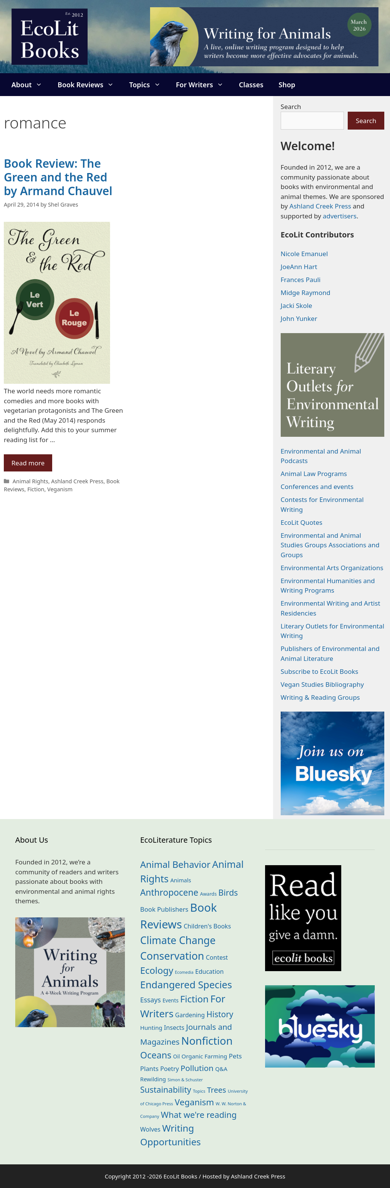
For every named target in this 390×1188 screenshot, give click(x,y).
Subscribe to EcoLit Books (319, 671)
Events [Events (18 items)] (171, 1000)
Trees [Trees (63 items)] (216, 1090)
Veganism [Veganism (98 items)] (194, 1102)
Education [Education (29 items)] (209, 971)
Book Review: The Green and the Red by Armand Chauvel (58, 177)
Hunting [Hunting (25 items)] (151, 1027)
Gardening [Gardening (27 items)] (190, 1015)
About (30, 84)
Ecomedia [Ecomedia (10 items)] (184, 972)
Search (291, 106)
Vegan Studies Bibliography (322, 684)
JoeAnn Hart (299, 266)
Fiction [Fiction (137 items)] (194, 998)
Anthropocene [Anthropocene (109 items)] (169, 892)
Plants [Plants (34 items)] (149, 1068)
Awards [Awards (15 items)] (208, 894)
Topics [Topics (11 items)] (199, 1091)
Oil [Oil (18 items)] (176, 1056)
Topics (148, 84)
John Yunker (299, 318)
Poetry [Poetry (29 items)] (169, 1069)
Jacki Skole (296, 305)
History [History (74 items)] (219, 1014)
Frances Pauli (301, 279)
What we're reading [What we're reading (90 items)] (199, 1114)
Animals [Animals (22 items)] (180, 880)
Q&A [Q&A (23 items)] (221, 1069)
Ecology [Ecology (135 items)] (156, 970)
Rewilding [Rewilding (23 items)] (153, 1079)
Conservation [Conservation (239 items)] (172, 956)
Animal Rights (30, 481)
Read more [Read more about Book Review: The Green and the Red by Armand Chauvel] (28, 463)
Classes (251, 84)
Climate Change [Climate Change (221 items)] (178, 940)
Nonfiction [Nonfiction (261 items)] (207, 1041)
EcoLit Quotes (302, 522)
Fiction (36, 489)
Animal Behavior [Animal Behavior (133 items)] (175, 864)
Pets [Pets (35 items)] (235, 1056)
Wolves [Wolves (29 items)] (150, 1129)
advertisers (339, 216)
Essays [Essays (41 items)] (150, 999)
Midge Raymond (306, 292)
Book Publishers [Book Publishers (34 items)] (164, 909)
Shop (287, 84)
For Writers (204, 84)
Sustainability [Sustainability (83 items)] (165, 1089)
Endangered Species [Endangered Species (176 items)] (186, 984)
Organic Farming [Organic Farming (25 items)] (204, 1056)
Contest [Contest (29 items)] (217, 957)
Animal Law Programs (314, 473)
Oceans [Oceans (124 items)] (155, 1055)
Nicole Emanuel (304, 253)
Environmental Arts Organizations (332, 567)
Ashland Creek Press (77, 481)
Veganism (60, 489)
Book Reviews (89, 84)
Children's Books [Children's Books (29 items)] (207, 926)
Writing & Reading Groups (320, 697)
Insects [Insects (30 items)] (174, 1027)
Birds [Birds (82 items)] (228, 892)
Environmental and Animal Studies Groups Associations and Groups (330, 545)
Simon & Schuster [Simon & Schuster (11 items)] (185, 1079)
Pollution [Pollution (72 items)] (197, 1068)
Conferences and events (317, 486)
